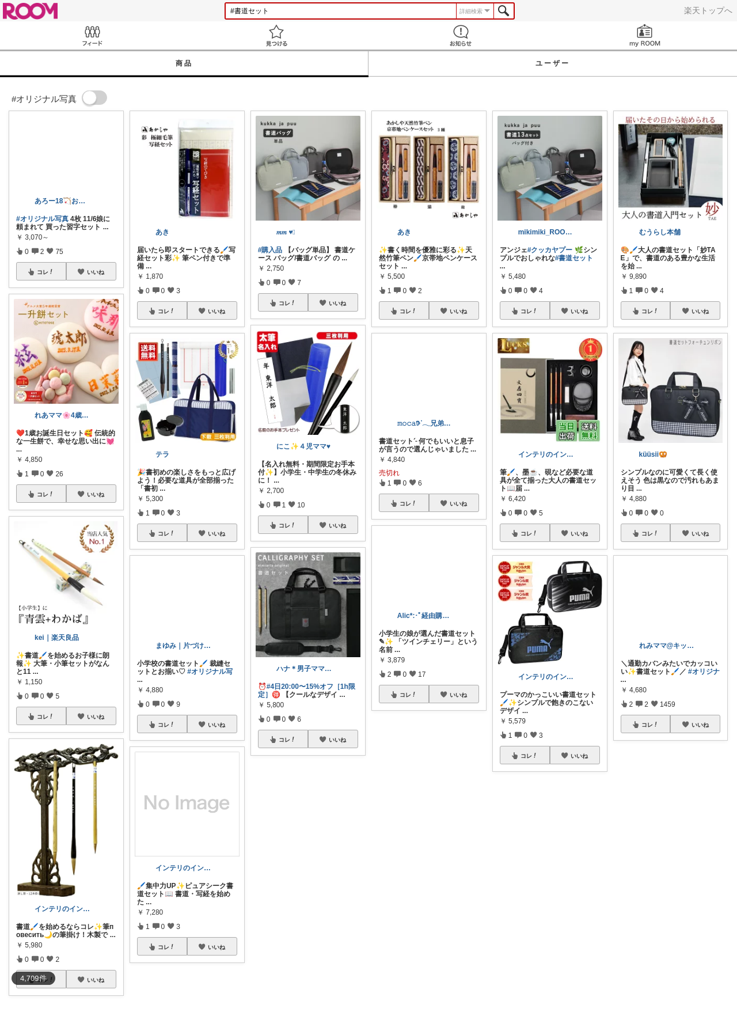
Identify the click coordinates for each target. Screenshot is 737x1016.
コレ (45, 272)
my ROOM (645, 35)
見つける (276, 35)
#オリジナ (704, 672)
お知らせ (460, 35)
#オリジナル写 (210, 672)
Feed (92, 35)
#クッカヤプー (550, 250)
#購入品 (270, 250)
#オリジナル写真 (42, 219)
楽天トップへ (708, 10)
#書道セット (574, 258)
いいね (95, 272)
